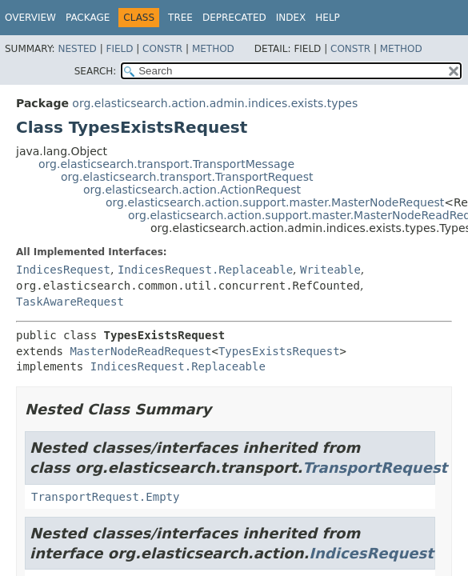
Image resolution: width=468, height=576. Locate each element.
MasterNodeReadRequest (140, 351)
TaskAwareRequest (70, 301)
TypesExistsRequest (279, 351)
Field (119, 48)
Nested (77, 48)
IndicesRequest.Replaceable (205, 269)
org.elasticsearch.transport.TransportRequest (187, 176)
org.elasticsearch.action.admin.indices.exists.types (215, 103)
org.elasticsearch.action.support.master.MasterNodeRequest (275, 202)
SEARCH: (95, 71)
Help (327, 17)
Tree (180, 17)
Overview (30, 17)
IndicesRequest (63, 269)
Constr (162, 48)
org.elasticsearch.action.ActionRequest (192, 189)
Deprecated (234, 17)
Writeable (330, 269)
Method (213, 48)
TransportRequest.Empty (105, 496)
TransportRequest (374, 467)
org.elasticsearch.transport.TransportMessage (166, 164)
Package (88, 17)
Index (291, 17)
